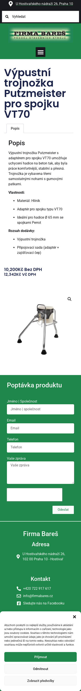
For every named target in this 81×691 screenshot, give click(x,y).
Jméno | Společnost (22, 401)
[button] (74, 617)
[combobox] (40, 16)
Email (11, 420)
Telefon (12, 439)
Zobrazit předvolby (40, 681)
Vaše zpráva (16, 459)
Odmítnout (40, 669)
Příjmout (40, 657)
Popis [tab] (15, 128)
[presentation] (34, 494)
